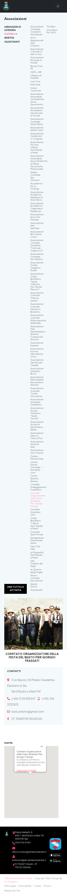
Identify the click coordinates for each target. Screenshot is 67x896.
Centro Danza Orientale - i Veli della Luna (36, 467)
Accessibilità (25, 886)
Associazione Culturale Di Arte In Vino (37, 52)
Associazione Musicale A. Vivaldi (37, 60)
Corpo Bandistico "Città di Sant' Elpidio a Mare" (36, 523)
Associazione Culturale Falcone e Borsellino (37, 308)
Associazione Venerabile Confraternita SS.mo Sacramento (37, 99)
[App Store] (55, 854)
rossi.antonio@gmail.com (27, 711)
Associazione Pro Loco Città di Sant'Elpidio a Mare (37, 147)
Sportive (9, 38)
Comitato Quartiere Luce (35, 512)
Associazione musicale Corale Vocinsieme (37, 392)
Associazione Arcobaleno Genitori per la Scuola (37, 112)
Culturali (10, 34)
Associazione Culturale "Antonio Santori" (37, 297)
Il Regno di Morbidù (35, 77)
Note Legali (10, 886)
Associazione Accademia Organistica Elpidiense (37, 207)
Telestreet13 (36, 590)
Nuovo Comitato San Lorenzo (36, 578)
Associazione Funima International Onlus (37, 353)
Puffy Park (35, 85)
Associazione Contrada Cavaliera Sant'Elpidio (37, 31)
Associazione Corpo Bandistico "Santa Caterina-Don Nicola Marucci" (37, 282)
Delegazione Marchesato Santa (37, 541)
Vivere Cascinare (35, 89)
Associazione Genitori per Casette (37, 363)
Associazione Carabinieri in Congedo (37, 136)
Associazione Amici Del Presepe (37, 217)
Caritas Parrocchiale (36, 457)
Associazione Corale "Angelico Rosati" (37, 267)
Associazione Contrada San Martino (37, 257)
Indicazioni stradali (26, 763)
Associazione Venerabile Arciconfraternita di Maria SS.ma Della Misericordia (38, 162)
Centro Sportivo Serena (34, 479)
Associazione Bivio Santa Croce (37, 234)
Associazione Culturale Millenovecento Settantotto (38, 319)
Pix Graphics (10, 882)
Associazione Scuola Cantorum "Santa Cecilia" (37, 413)
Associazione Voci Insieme (37, 451)
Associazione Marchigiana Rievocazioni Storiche (37, 381)
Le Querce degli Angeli (36, 571)
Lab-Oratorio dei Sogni (36, 564)
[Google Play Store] (55, 860)
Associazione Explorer (37, 344)
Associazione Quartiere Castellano (37, 402)
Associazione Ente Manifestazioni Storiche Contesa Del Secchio (37, 333)
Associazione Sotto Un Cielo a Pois (37, 436)
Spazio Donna (33, 585)
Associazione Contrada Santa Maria (37, 122)
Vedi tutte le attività (15, 589)
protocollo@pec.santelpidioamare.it (29, 860)
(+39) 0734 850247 (23, 698)
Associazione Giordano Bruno (37, 371)
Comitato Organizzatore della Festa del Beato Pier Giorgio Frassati (37, 500)
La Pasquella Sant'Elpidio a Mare (36, 555)
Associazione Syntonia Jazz (37, 444)
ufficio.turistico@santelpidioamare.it (29, 852)
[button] (30, 772)
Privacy (47, 886)
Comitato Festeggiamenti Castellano (38, 487)
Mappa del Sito (12, 891)
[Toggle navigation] (58, 6)
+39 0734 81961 (23, 842)
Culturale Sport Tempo (36, 533)
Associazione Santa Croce (37, 129)
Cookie (37, 886)
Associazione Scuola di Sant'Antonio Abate (37, 426)
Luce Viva (35, 81)
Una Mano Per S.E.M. (51, 31)
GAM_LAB (35, 72)
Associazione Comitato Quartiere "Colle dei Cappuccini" (37, 245)
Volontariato (12, 42)
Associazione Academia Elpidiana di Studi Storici (37, 196)
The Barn (51, 27)
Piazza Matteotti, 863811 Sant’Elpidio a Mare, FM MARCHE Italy (29, 835)
